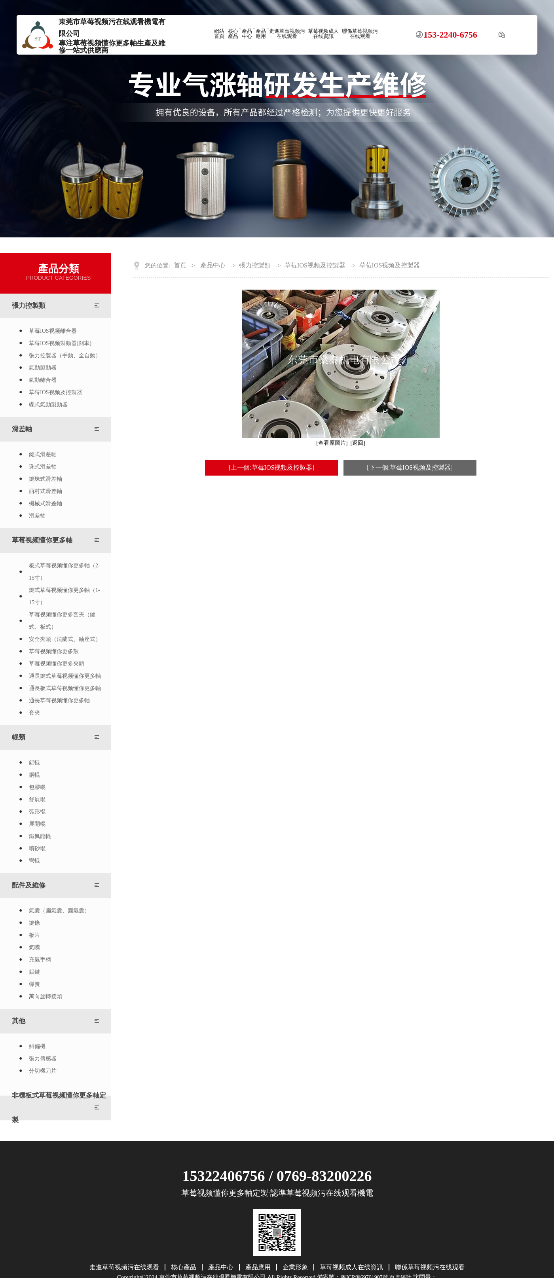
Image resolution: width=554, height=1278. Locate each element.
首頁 (180, 265)
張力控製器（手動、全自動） (65, 355)
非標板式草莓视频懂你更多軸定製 (59, 1108)
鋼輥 (34, 775)
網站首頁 (219, 34)
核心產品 (233, 34)
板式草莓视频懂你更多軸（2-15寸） (64, 572)
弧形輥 (37, 812)
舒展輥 (37, 799)
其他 (18, 1021)
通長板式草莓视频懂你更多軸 (65, 688)
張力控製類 (29, 305)
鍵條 (34, 923)
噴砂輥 (37, 848)
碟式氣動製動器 (48, 405)
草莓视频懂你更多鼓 (54, 651)
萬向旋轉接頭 (45, 996)
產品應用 (261, 34)
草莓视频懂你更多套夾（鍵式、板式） (62, 621)
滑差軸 (22, 429)
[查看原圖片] (331, 443)
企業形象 (295, 1267)
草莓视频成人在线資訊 (323, 34)
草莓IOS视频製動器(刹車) (60, 343)
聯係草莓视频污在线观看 (360, 34)
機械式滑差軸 (45, 503)
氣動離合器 (43, 380)
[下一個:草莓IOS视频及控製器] (410, 467)
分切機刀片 (43, 1071)
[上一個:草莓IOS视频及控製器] (272, 467)
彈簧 (34, 984)
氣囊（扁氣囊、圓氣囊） (59, 911)
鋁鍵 (34, 972)
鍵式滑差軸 (43, 454)
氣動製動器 (43, 368)
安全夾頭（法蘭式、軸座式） (65, 639)
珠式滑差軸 (43, 467)
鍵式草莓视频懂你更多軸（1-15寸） (64, 596)
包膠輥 (37, 787)
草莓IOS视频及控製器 (55, 392)
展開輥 (37, 824)
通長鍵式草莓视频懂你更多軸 (65, 676)
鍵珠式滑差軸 (45, 479)
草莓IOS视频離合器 (53, 331)
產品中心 (247, 34)
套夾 (34, 713)
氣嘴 (34, 947)
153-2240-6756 (450, 34)
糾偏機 (37, 1046)
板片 (34, 935)
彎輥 (34, 861)
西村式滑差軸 (45, 491)
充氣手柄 (40, 960)
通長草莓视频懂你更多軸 (59, 700)
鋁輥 (34, 763)
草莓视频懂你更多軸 (42, 540)
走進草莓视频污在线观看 (287, 34)
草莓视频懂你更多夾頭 (56, 664)
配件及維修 (29, 885)
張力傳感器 (43, 1059)
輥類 (18, 737)
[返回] (358, 443)
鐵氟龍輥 (40, 836)
